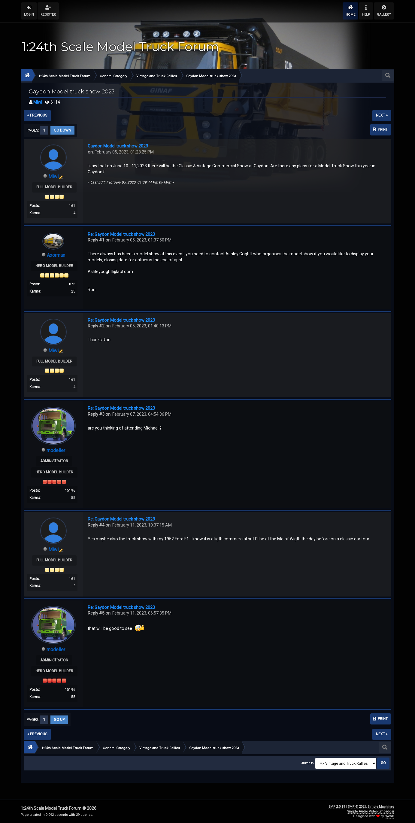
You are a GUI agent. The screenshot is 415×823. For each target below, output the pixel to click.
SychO (389, 816)
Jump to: (307, 763)
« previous (37, 115)
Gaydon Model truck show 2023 (118, 146)
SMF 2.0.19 (337, 807)
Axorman (56, 255)
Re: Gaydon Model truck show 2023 (121, 234)
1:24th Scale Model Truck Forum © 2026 (58, 808)
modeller (56, 450)
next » (382, 115)
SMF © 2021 (357, 807)
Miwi (37, 102)
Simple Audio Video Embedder (370, 811)
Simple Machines (381, 807)
